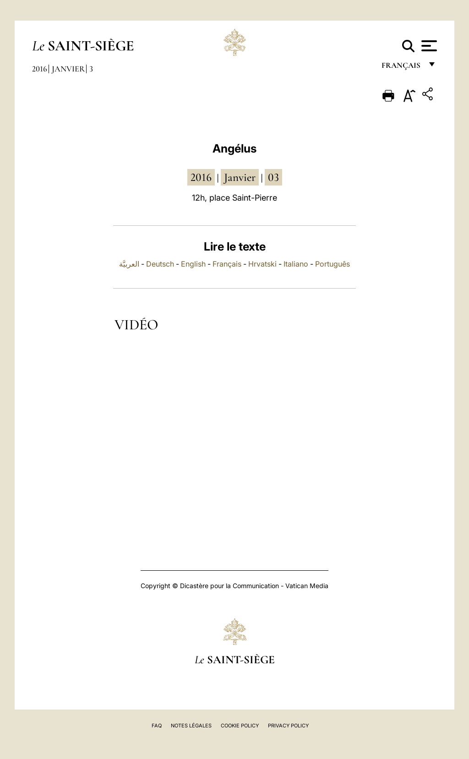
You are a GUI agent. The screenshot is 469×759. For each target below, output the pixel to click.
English (193, 263)
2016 (39, 69)
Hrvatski (262, 263)
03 (273, 177)
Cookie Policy (240, 725)
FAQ (157, 725)
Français (227, 263)
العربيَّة (129, 263)
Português (332, 263)
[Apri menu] (428, 46)
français (402, 67)
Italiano (296, 263)
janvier (240, 177)
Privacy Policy (288, 725)
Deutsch (160, 263)
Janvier (68, 69)
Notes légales (191, 725)
